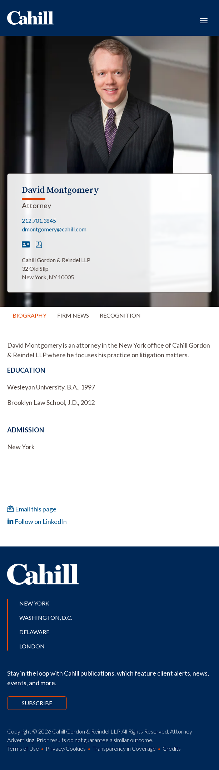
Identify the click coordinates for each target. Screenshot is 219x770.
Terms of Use (23, 748)
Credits (172, 748)
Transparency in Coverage (124, 748)
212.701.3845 (39, 220)
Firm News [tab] (73, 315)
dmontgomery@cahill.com (54, 229)
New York (34, 603)
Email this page (31, 509)
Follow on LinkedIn (37, 521)
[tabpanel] (109, 350)
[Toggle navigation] (203, 20)
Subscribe (37, 703)
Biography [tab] (29, 315)
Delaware (34, 631)
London (32, 646)
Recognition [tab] (120, 315)
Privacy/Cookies (66, 748)
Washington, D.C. (45, 617)
